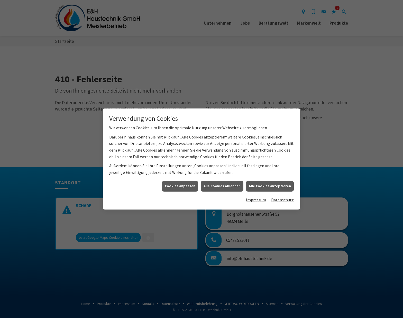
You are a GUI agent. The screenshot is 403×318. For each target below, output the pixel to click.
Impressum (256, 194)
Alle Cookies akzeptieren (270, 181)
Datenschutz (282, 194)
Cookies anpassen (180, 181)
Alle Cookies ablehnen (222, 181)
